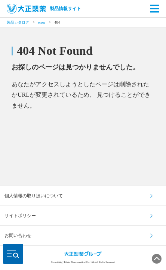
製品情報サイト (44, 9)
